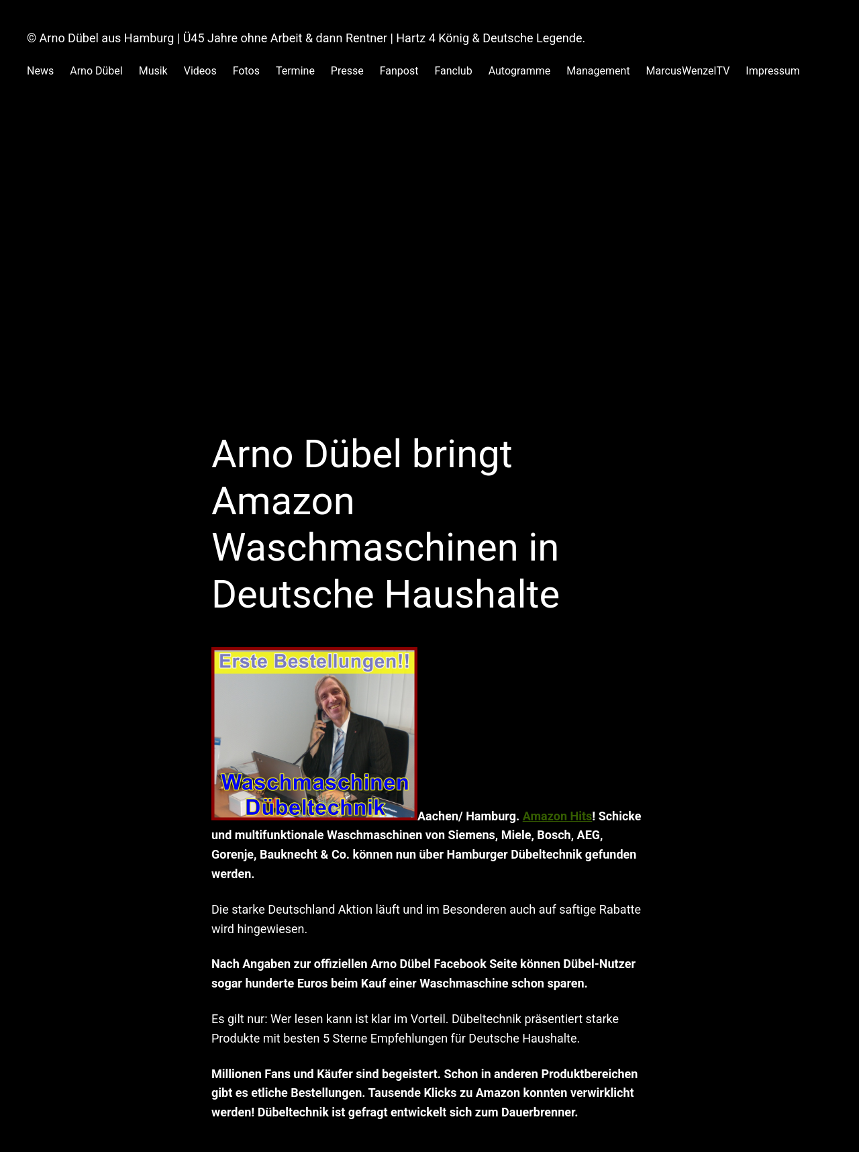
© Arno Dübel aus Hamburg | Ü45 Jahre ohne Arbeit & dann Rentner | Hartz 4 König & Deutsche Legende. (306, 38)
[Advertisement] (429, 289)
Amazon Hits (558, 816)
